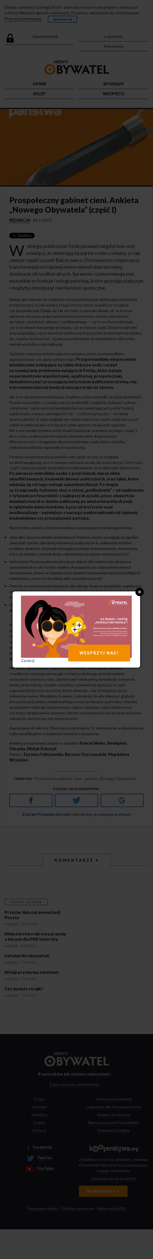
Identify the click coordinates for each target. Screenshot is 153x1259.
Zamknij (27, 660)
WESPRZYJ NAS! (99, 653)
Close (139, 592)
